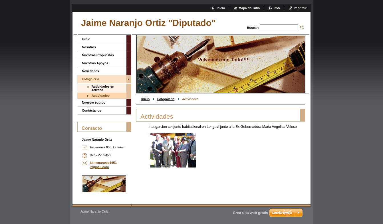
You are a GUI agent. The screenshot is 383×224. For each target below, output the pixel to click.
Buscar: (253, 27)
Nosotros (89, 47)
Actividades (101, 95)
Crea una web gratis (250, 213)
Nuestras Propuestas (98, 55)
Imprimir (300, 8)
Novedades (90, 71)
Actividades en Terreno (103, 88)
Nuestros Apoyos (95, 63)
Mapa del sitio (249, 8)
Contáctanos (91, 110)
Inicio (145, 99)
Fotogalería (165, 99)
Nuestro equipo (93, 102)
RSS (276, 8)
